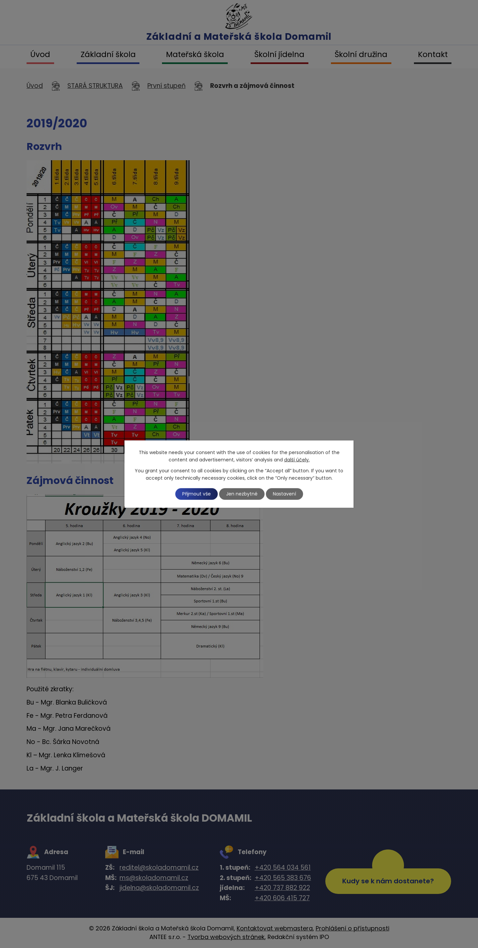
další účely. (297, 459)
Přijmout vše (196, 494)
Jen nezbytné (242, 494)
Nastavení (284, 494)
